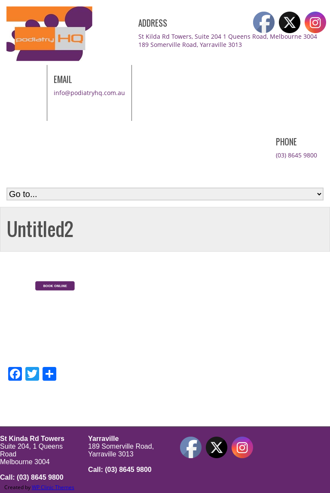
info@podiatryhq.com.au (89, 93)
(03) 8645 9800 (296, 155)
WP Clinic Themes (53, 487)
